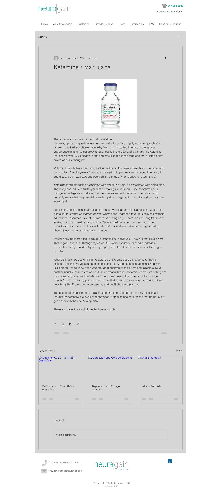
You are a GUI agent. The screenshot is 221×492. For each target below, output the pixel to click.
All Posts (42, 37)
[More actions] (165, 58)
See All (179, 350)
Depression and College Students (106, 388)
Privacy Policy (111, 485)
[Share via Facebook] (55, 323)
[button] (178, 37)
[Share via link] (77, 323)
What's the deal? (151, 386)
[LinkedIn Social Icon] (170, 461)
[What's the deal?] (160, 368)
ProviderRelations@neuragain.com (65, 470)
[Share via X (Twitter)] (62, 323)
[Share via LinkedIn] (70, 323)
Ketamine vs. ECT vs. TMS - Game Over (58, 388)
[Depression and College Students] (110, 368)
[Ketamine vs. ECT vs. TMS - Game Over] (61, 368)
